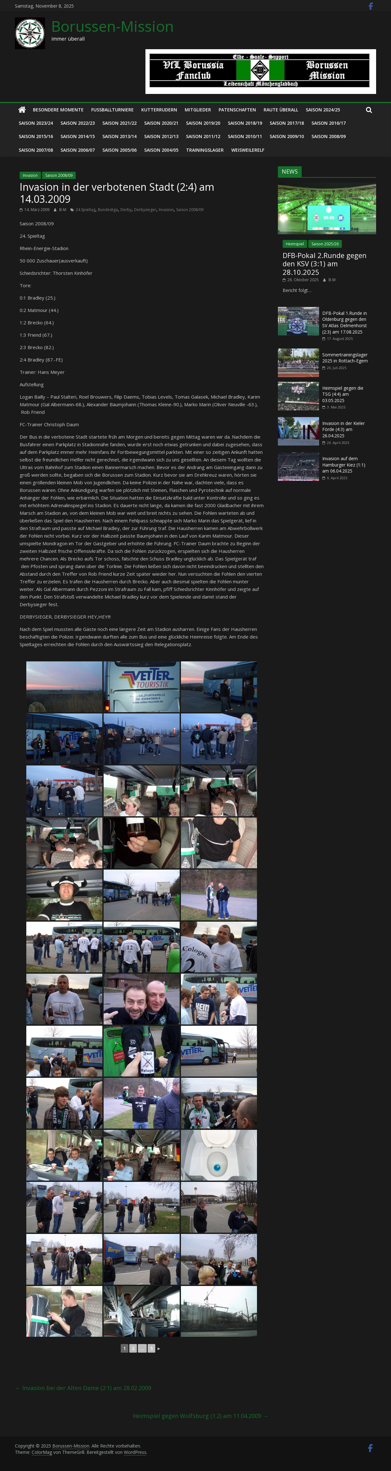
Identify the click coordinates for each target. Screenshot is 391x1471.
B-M (63, 209)
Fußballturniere (112, 110)
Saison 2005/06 (119, 150)
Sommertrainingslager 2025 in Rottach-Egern (345, 358)
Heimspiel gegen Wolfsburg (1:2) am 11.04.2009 (200, 1416)
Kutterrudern (159, 110)
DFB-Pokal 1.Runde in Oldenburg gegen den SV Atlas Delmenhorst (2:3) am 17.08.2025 (344, 322)
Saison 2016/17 (328, 123)
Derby (125, 209)
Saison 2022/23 (78, 123)
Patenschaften (237, 110)
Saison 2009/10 (287, 136)
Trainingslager (205, 150)
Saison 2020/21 (161, 123)
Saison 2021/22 (119, 123)
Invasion (30, 175)
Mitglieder (198, 110)
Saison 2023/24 (36, 123)
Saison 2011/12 (203, 136)
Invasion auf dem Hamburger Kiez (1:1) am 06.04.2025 (343, 464)
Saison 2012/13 (161, 136)
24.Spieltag (85, 209)
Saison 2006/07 (78, 150)
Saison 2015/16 (36, 136)
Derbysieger (145, 209)
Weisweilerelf (247, 150)
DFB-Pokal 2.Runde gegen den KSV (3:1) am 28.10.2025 (325, 263)
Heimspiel (295, 244)
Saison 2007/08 (36, 150)
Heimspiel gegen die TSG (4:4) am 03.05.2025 (342, 394)
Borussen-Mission (112, 26)
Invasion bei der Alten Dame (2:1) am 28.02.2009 (83, 1388)
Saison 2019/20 (203, 123)
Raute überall (281, 110)
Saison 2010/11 (245, 136)
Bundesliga (108, 209)
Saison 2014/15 (78, 136)
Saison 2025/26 (325, 244)
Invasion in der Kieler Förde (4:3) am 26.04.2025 (343, 429)
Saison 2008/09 (328, 136)
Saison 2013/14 (119, 136)
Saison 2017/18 (287, 123)
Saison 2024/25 (323, 110)
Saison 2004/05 (161, 150)
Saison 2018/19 (245, 123)
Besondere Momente (58, 110)
